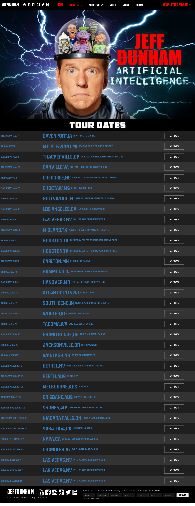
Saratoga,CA (57, 431)
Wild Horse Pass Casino (86, 452)
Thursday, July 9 (10, 262)
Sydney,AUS (55, 410)
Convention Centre (85, 399)
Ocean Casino (88, 293)
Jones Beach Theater (83, 357)
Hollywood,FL (58, 199)
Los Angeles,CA (59, 209)
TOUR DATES (76, 5)
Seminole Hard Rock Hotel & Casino (95, 199)
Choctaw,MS (56, 188)
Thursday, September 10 (14, 420)
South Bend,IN (58, 304)
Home (60, 4)
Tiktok (38, 5)
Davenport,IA (57, 136)
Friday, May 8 (8, 146)
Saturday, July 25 (10, 336)
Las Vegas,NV (57, 220)
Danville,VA (55, 167)
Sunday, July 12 (9, 294)
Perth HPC (72, 378)
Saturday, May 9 (10, 157)
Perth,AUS (54, 378)
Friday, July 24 (9, 325)
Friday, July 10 (9, 272)
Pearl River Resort (82, 188)
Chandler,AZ (56, 452)
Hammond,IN (56, 273)
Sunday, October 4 (11, 462)
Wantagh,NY (56, 357)
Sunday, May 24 (9, 199)
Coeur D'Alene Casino (78, 315)
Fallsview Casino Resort (97, 420)
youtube (24, 5)
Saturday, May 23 (10, 188)
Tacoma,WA (55, 325)
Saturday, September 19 (14, 431)
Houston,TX (55, 241)
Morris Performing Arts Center (93, 304)
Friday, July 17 (9, 304)
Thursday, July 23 (11, 315)
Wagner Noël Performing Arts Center (90, 230)
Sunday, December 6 (12, 483)
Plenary (83, 388)
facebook (29, 5)
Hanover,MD (56, 283)
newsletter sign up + (177, 4)
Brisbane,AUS (57, 399)
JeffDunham (10, 4)
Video (113, 5)
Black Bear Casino (80, 262)
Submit (182, 498)
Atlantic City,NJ (61, 294)
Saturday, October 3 (12, 452)
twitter (43, 5)
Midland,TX (55, 231)
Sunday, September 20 (13, 441)
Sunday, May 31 (9, 220)
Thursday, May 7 (10, 135)
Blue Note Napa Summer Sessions (80, 441)
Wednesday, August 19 (13, 410)
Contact (140, 5)
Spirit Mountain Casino (93, 336)
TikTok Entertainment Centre (86, 409)
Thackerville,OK (61, 157)
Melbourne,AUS (59, 389)
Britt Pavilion (89, 346)
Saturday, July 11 (10, 283)
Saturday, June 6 (10, 251)
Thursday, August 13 (12, 378)
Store (126, 5)
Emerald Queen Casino (81, 325)
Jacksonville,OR (61, 347)
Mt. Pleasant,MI (60, 146)
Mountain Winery (82, 430)
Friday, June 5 (8, 241)
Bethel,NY (53, 368)
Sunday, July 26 (9, 346)
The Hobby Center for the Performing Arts (93, 241)
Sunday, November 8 (12, 473)
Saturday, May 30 (10, 209)
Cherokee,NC (56, 178)
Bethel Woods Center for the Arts (85, 367)
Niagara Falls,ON (62, 420)
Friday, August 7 (10, 357)
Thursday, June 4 (10, 230)
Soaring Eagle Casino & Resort (96, 146)
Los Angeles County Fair (91, 209)
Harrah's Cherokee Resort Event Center (94, 177)
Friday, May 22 (9, 178)
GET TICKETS (174, 136)
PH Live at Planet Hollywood (89, 220)
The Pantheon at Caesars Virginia (88, 167)
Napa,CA (51, 441)
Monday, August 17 (11, 399)
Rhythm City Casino (85, 135)
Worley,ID (53, 315)
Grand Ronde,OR (60, 336)
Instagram (33, 5)
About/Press (96, 5)
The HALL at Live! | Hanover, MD (88, 283)
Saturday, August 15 (12, 388)
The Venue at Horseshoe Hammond (90, 272)
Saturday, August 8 (11, 367)
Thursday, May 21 (10, 167)
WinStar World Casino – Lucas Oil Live (102, 156)
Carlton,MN (55, 262)
